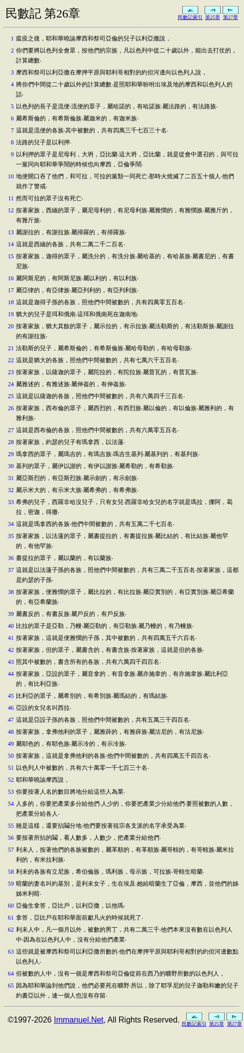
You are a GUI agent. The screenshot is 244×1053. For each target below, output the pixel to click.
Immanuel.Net (79, 1020)
